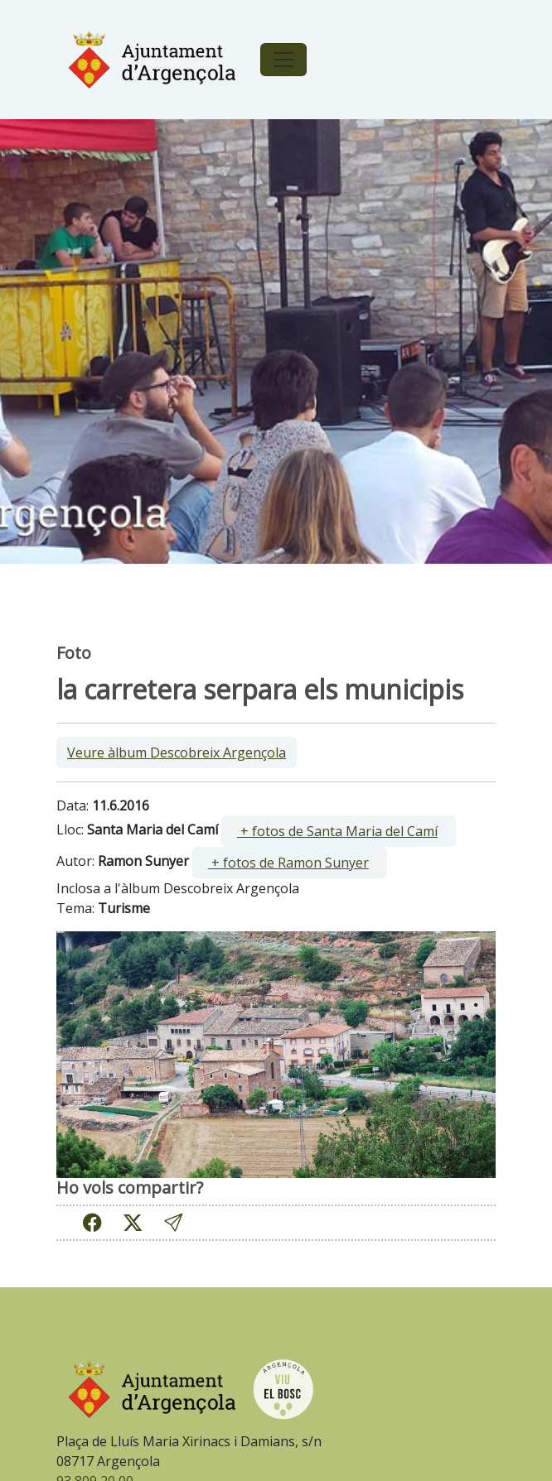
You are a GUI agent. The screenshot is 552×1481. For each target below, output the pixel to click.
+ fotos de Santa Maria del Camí (337, 831)
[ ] (338, 831)
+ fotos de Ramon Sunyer (288, 862)
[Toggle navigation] (283, 59)
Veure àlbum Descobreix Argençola (176, 752)
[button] (173, 1222)
